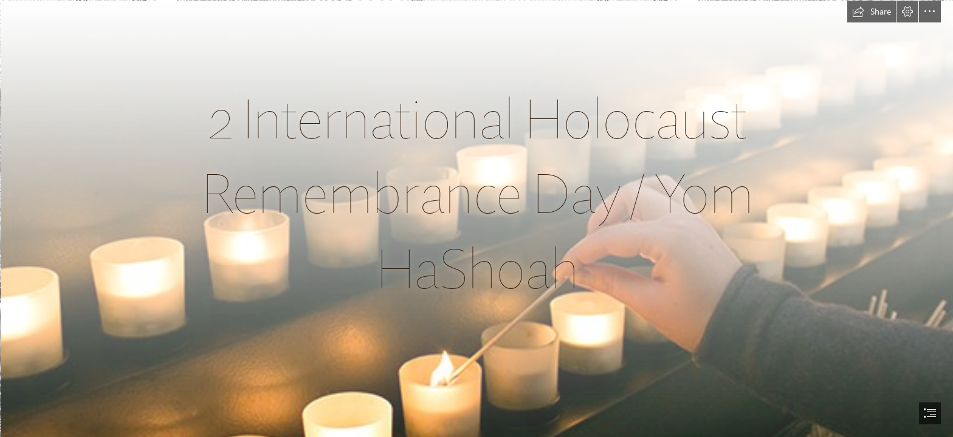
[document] (476, 218)
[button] (871, 11)
